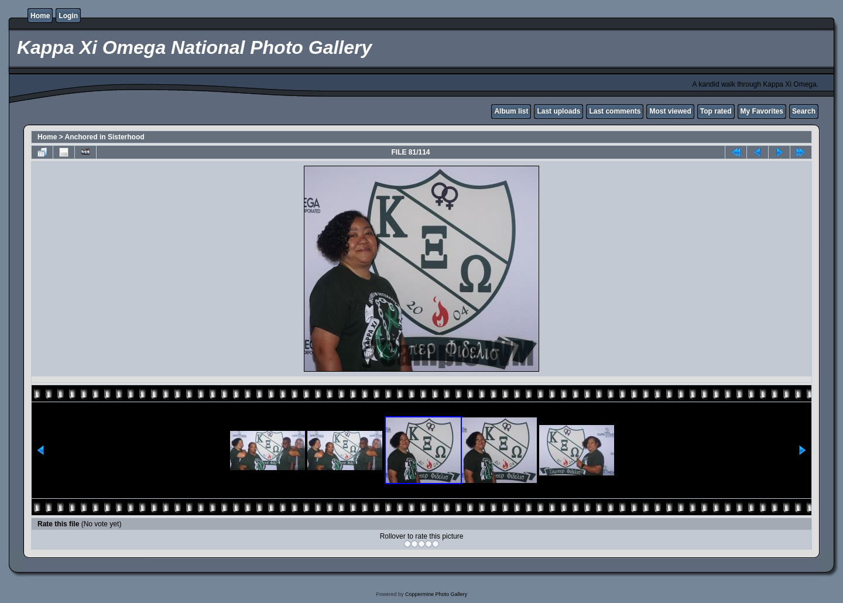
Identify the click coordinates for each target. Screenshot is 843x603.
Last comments (614, 111)
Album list (511, 111)
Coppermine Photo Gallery (436, 594)
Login (68, 16)
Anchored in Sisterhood (105, 137)
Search (803, 111)
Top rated (716, 111)
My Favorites (762, 111)
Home (40, 16)
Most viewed (670, 111)
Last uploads (558, 111)
